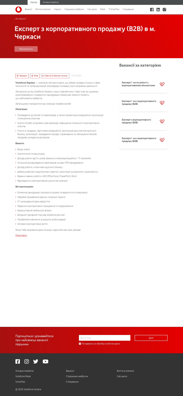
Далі (151, 337)
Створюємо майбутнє (74, 9)
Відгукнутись (20, 48)
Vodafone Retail (23, 376)
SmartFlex (20, 381)
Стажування (128, 9)
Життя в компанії (43, 9)
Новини (57, 9)
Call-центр (92, 9)
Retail (102, 9)
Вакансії (28, 9)
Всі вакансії (15, 18)
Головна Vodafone (51, 2)
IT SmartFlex (114, 9)
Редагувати (21, 301)
